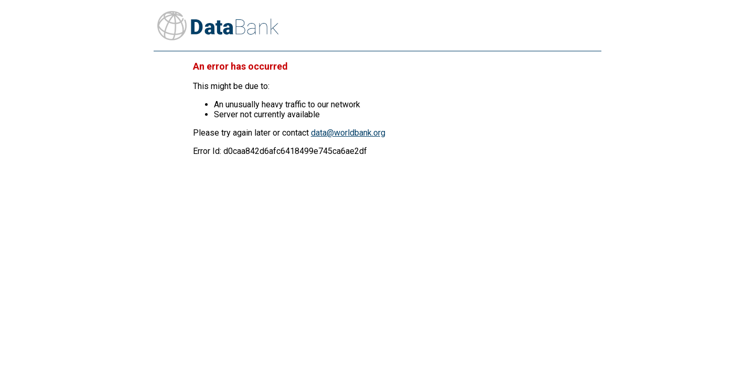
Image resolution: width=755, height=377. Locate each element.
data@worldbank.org (348, 133)
